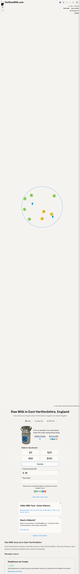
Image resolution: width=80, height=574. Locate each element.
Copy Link (39, 421)
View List (51, 421)
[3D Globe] (60, 2)
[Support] (63, 2)
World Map (66, 8)
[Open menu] (76, 2)
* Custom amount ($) (29, 469)
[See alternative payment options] (43, 491)
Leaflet (56, 406)
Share (28, 421)
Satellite (76, 13)
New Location (75, 8)
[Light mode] (73, 2)
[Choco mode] (70, 2)
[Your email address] (40, 482)
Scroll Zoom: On (74, 10)
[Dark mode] (67, 2)
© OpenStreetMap (64, 406)
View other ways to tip (40, 497)
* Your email (26, 478)
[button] (53, 217)
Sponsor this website (40, 535)
